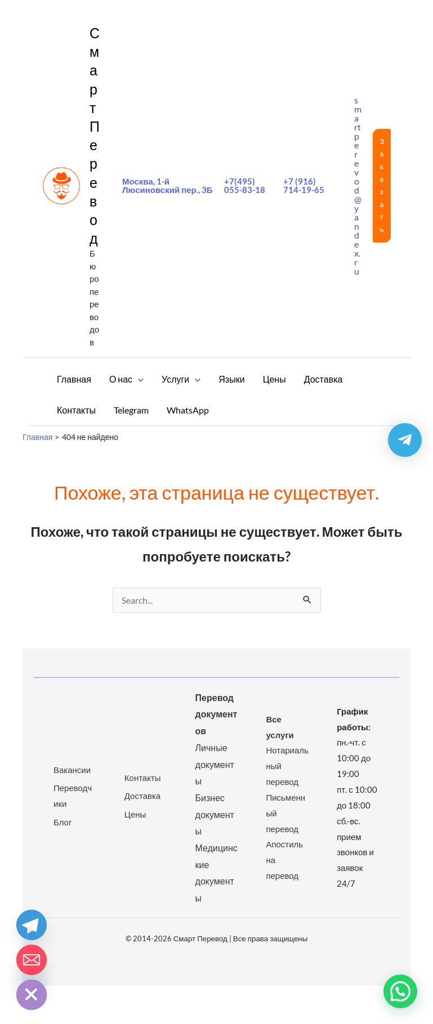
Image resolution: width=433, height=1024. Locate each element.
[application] (138, 378)
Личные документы (214, 764)
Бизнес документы (214, 814)
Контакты (142, 778)
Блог (62, 822)
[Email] (31, 960)
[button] (382, 185)
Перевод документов (216, 714)
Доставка (142, 796)
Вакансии (72, 770)
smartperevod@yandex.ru (357, 185)
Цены (135, 814)
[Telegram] (31, 925)
